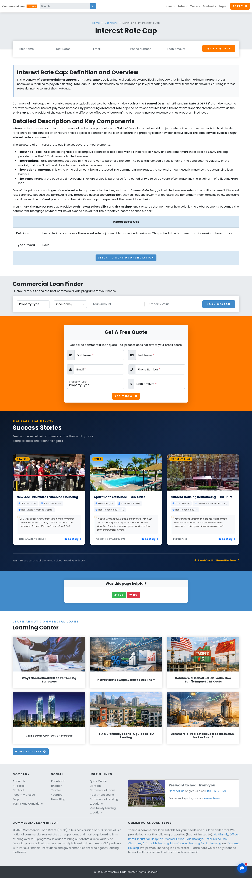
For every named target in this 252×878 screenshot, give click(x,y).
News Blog (58, 799)
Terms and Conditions (28, 804)
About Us (19, 781)
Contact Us (176, 791)
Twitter (56, 790)
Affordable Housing (156, 843)
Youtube (56, 795)
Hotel (208, 839)
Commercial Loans (102, 790)
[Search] (65, 6)
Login (222, 6)
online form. (212, 798)
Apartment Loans (102, 795)
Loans (168, 6)
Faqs (16, 799)
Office (234, 834)
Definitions (111, 23)
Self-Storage (194, 839)
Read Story (72, 539)
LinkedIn (56, 786)
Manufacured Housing (185, 843)
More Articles (30, 751)
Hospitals (157, 839)
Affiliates (18, 786)
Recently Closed (24, 795)
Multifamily (221, 834)
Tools (194, 6)
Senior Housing (211, 843)
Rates (181, 6)
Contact (208, 6)
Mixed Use (220, 839)
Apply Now (125, 396)
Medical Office (174, 839)
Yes (119, 594)
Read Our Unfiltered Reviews (216, 560)
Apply (240, 6)
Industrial (143, 839)
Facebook (58, 781)
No (134, 594)
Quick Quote (218, 48)
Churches (134, 843)
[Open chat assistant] (242, 868)
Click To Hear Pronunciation (126, 257)
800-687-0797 (217, 791)
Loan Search (219, 304)
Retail (132, 839)
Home (96, 23)
